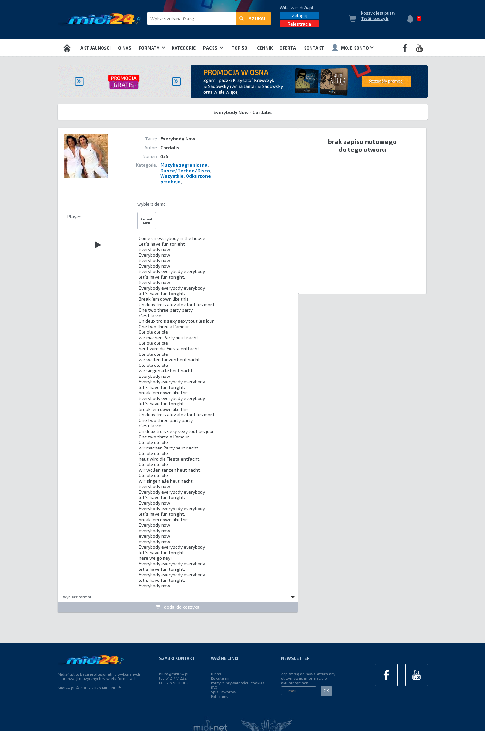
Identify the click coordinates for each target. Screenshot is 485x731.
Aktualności (95, 48)
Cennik (265, 48)
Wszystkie (172, 176)
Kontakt (313, 48)
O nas (124, 48)
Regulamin (221, 678)
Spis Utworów (223, 691)
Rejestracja (299, 24)
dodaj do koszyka (178, 607)
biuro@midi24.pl (173, 673)
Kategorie (184, 48)
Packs (213, 48)
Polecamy (219, 696)
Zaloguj (299, 15)
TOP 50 (239, 48)
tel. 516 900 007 (173, 682)
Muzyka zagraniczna (184, 165)
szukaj (252, 18)
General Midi (146, 221)
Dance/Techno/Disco (185, 170)
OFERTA (287, 48)
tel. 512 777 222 (173, 678)
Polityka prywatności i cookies (238, 682)
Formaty (152, 48)
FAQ (214, 687)
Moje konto (353, 47)
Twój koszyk (374, 18)
